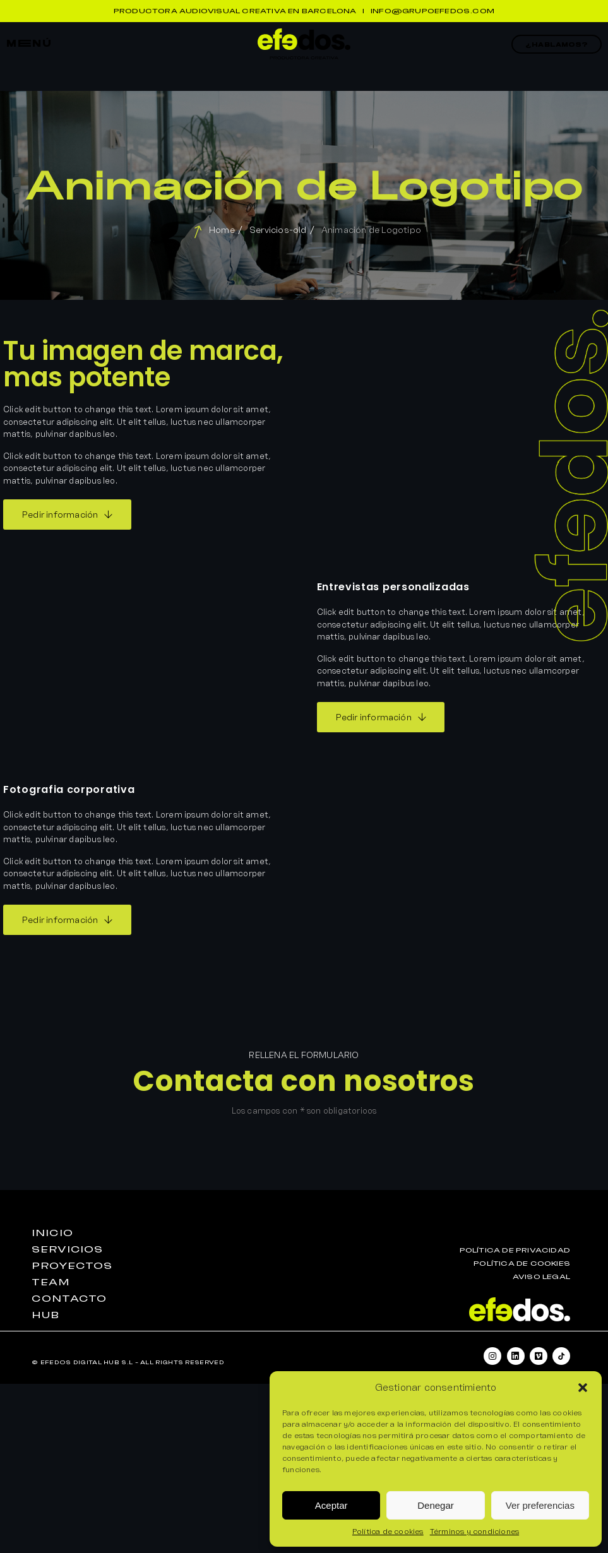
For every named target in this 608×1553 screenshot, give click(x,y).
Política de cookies (388, 1531)
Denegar (435, 1505)
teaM (51, 1282)
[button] (582, 1387)
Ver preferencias (540, 1505)
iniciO (52, 1233)
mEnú (29, 43)
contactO (69, 1299)
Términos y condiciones (474, 1531)
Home (222, 230)
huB (45, 1315)
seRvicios (67, 1249)
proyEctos (72, 1266)
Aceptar (331, 1505)
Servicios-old (278, 230)
